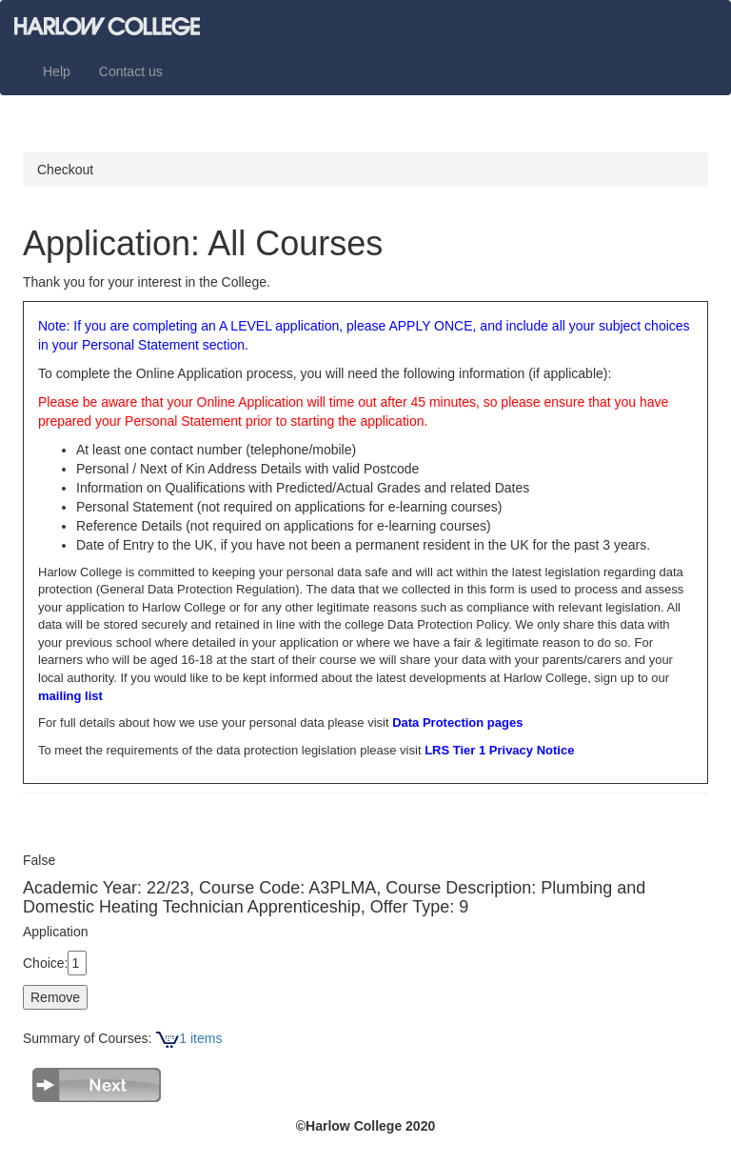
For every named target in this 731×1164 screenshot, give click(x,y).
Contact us (131, 71)
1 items (188, 1038)
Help (56, 71)
